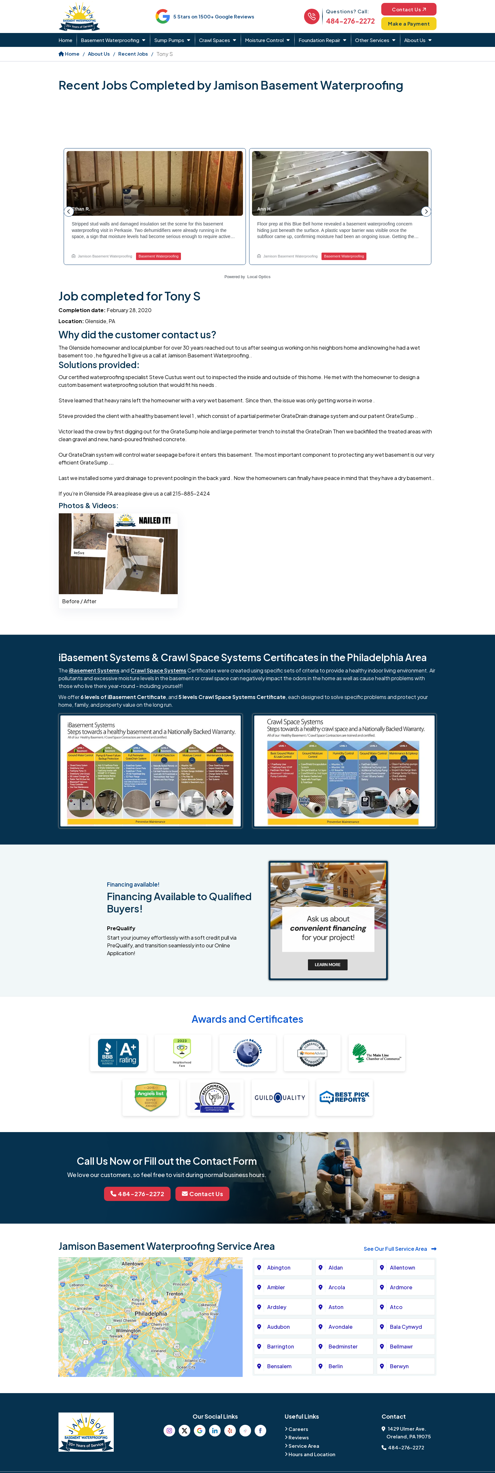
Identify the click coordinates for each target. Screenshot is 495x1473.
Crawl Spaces (214, 40)
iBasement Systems (94, 670)
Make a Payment (409, 23)
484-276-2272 (350, 20)
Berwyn (399, 1366)
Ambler (276, 1287)
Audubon (278, 1327)
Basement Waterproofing (110, 40)
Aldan (336, 1267)
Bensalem (279, 1366)
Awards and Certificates (247, 1019)
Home (65, 40)
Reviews (299, 1437)
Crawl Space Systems (158, 670)
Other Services (372, 40)
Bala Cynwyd (406, 1327)
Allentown (402, 1267)
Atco (396, 1307)
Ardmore (401, 1287)
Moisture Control (264, 40)
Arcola (337, 1287)
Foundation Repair (319, 40)
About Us (415, 40)
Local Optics (258, 277)
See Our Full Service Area (400, 1248)
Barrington (280, 1346)
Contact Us (409, 9)
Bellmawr (401, 1346)
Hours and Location (312, 1454)
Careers (298, 1429)
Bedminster (343, 1346)
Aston (336, 1307)
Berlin (336, 1366)
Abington (278, 1267)
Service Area (304, 1446)
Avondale (341, 1327)
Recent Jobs (133, 53)
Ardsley (276, 1307)
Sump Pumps (169, 40)
